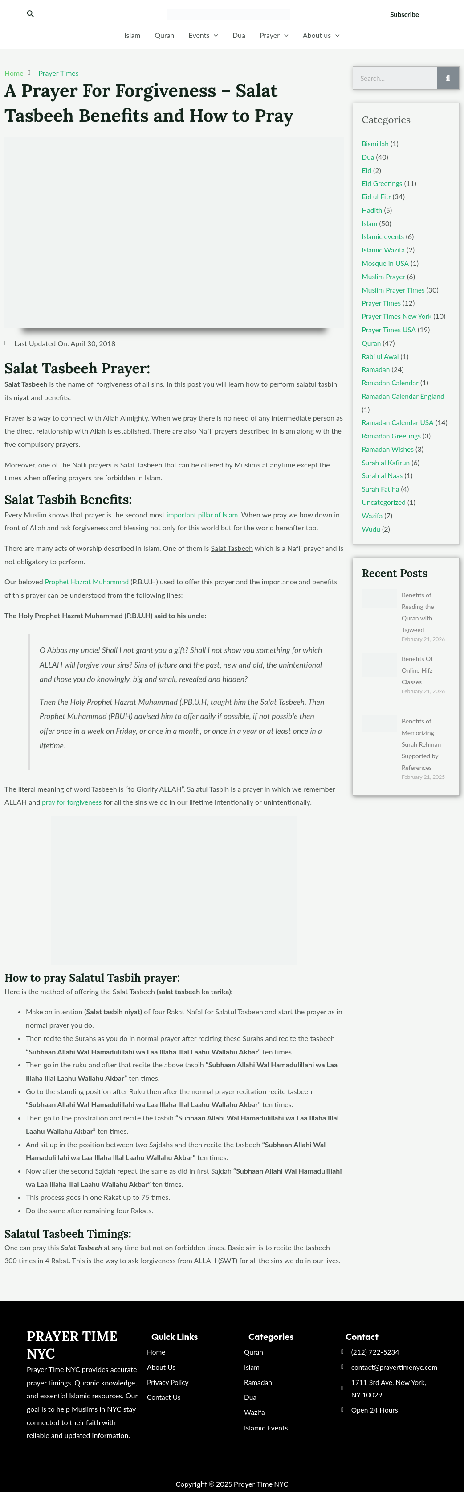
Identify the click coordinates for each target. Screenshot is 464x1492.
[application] (213, 35)
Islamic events (384, 236)
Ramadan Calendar (391, 382)
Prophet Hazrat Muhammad (88, 581)
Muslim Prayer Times (394, 289)
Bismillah (376, 143)
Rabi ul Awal (381, 355)
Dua (238, 35)
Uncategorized (384, 501)
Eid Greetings (383, 183)
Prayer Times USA (390, 329)
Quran (164, 35)
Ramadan (376, 368)
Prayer (274, 35)
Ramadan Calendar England (404, 395)
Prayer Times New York (398, 315)
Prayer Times (58, 73)
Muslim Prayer (384, 276)
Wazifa (372, 514)
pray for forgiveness (72, 802)
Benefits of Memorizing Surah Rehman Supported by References (421, 743)
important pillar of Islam (203, 514)
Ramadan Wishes (388, 448)
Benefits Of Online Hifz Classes (417, 668)
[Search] (448, 78)
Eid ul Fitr (377, 196)
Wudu (371, 527)
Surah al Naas (383, 475)
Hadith (372, 210)
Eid (367, 169)
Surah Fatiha (381, 488)
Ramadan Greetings (392, 434)
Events (203, 35)
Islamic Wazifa (384, 249)
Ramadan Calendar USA (399, 421)
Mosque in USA (386, 262)
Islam (132, 35)
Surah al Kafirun (386, 461)
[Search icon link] (31, 14)
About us (321, 35)
